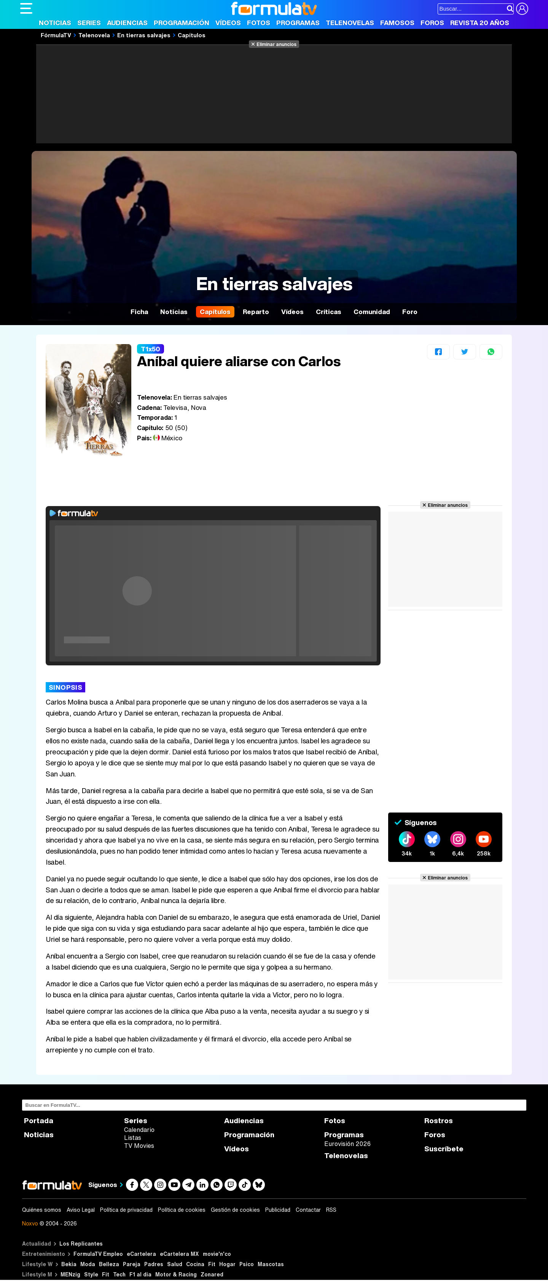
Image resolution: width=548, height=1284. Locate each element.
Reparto (256, 311)
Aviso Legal (81, 1210)
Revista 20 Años (479, 22)
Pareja (131, 1264)
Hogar (227, 1264)
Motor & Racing (176, 1274)
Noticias (55, 22)
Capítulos (192, 35)
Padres (153, 1264)
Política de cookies (182, 1210)
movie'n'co (217, 1254)
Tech (119, 1274)
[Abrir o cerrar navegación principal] (26, 8)
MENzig (70, 1274)
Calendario (139, 1129)
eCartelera (141, 1254)
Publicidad (277, 1210)
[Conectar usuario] (522, 9)
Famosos (397, 22)
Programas (298, 22)
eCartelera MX (179, 1254)
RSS (331, 1210)
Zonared (212, 1274)
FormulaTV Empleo (98, 1254)
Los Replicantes (81, 1243)
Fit (211, 1264)
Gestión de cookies (235, 1210)
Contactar (308, 1210)
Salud (174, 1264)
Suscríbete (444, 1148)
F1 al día (140, 1274)
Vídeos (228, 22)
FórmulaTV (56, 35)
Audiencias (127, 22)
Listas (132, 1137)
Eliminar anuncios (276, 44)
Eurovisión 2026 (347, 1143)
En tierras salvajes (143, 35)
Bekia (68, 1264)
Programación (181, 22)
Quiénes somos (41, 1210)
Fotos (258, 22)
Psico (246, 1264)
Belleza (109, 1264)
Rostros (438, 1120)
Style (91, 1274)
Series (89, 22)
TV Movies (139, 1145)
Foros (432, 22)
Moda (87, 1264)
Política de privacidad (126, 1210)
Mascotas (271, 1264)
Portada (38, 1120)
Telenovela (94, 35)
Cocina (195, 1264)
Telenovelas (350, 22)
